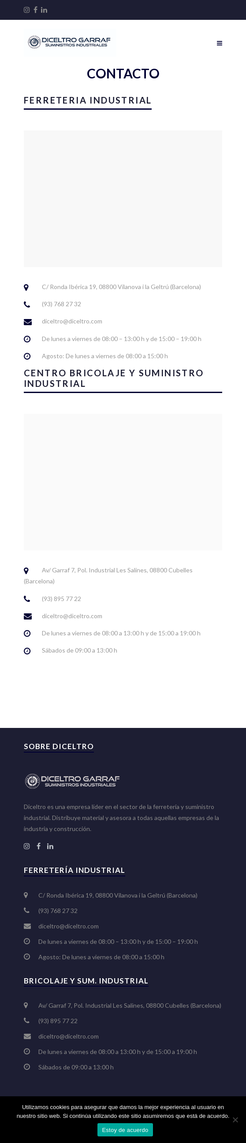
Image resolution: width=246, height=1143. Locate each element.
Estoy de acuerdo (125, 1130)
